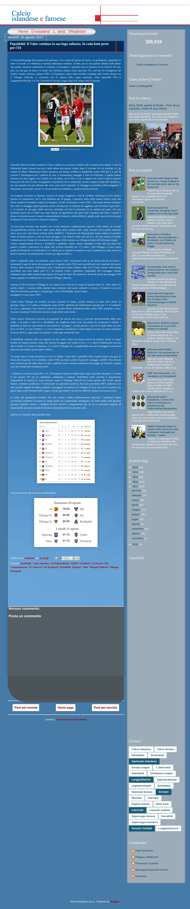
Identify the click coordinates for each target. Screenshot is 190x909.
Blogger (114, 901)
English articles (141, 804)
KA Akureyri (35, 567)
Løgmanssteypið (141, 785)
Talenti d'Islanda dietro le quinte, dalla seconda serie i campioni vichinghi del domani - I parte (162, 431)
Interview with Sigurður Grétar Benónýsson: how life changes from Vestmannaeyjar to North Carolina (161, 299)
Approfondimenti (167, 779)
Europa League (140, 767)
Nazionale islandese (144, 761)
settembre (138, 528)
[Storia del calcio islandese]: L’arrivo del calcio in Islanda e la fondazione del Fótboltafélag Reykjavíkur (162, 402)
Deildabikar (164, 785)
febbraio (137, 495)
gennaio (137, 490)
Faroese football (142, 828)
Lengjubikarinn (141, 779)
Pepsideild (65, 567)
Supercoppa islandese (145, 822)
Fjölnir (74, 563)
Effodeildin (138, 755)
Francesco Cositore (146, 863)
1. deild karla (163, 767)
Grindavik (84, 563)
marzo (136, 500)
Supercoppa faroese (143, 816)
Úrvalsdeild (157, 755)
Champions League (161, 773)
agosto (136, 524)
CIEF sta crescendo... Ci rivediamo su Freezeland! (161, 375)
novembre (138, 538)
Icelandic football (160, 810)
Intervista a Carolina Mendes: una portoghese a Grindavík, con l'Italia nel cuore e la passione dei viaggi (162, 240)
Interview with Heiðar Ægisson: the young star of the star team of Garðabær (163, 352)
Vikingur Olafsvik (98, 567)
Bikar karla (162, 804)
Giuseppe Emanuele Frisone (151, 869)
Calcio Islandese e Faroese (152, 64)
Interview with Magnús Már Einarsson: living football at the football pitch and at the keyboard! (163, 182)
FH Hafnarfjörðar (60, 563)
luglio (135, 519)
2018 (136, 544)
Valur (85, 567)
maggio (136, 509)
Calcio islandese (41, 563)
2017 (136, 486)
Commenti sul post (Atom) (71, 719)
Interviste (137, 810)
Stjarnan (76, 567)
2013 (136, 467)
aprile (135, 504)
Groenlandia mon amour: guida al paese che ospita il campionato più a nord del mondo (163, 271)
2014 (136, 472)
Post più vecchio (105, 707)
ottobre (136, 533)
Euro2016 (167, 816)
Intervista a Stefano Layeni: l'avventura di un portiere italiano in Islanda (163, 325)
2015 (136, 477)
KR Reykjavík (51, 567)
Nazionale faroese (142, 791)
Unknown (141, 876)
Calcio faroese (165, 749)
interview (153, 798)
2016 (136, 481)
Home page (66, 707)
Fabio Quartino (144, 850)
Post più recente (25, 707)
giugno (136, 514)
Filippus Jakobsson (146, 857)
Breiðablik (26, 563)
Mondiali (137, 798)
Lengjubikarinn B (168, 828)
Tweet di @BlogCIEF (141, 86)
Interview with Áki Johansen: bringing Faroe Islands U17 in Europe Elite (163, 210)
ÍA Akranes (97, 563)
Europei (164, 791)
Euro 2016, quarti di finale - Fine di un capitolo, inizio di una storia (154, 107)
